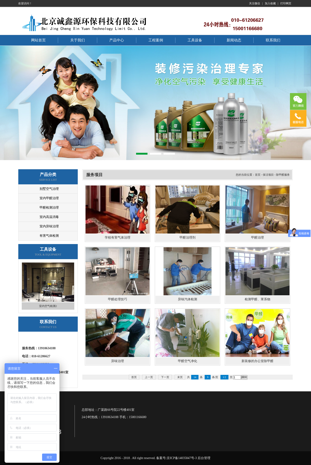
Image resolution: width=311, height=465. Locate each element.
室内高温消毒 (49, 217)
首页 (257, 174)
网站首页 (38, 40)
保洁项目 (268, 174)
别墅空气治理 (49, 189)
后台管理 (204, 458)
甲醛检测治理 (49, 207)
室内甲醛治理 (49, 198)
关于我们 (77, 40)
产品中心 (116, 40)
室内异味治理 (49, 226)
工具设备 (195, 40)
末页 (180, 377)
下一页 (165, 377)
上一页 (149, 377)
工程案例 (155, 40)
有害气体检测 (49, 235)
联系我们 (273, 40)
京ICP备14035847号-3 (182, 458)
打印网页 (285, 3)
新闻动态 (234, 40)
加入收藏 (270, 3)
